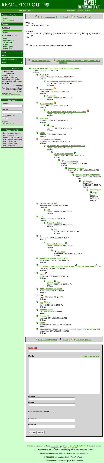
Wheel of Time (8, 40)
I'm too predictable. (76, 168)
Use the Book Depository (12, 139)
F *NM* (42, 133)
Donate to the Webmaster (12, 137)
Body (31, 356)
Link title (31, 396)
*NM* (50, 126)
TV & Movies (7, 42)
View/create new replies (41, 61)
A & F (43, 274)
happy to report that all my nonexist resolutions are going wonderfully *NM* (70, 329)
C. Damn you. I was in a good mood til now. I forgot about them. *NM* (71, 266)
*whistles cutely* (46, 310)
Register (5, 121)
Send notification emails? (38, 412)
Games (5, 44)
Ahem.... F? (44, 316)
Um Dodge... (88, 181)
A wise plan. (52, 96)
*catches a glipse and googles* (88, 175)
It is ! (59, 252)
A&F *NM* (45, 303)
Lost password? (8, 123)
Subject (32, 348)
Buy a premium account (12, 133)
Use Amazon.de (9, 146)
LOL (48, 210)
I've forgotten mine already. (51, 139)
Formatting (96, 356)
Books (5, 38)
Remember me (9, 115)
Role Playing (8, 47)
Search (65, 17)
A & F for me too (48, 89)
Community (7, 49)
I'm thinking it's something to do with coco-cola (66, 146)
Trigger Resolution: (54, 223)
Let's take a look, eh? (48, 203)
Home (5, 18)
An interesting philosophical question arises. (65, 81)
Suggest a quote (15, 94)
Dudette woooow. (70, 162)
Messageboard (8, 20)
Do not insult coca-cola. (65, 154)
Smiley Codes (87, 356)
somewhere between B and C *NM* (54, 258)
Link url (31, 402)
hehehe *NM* (54, 282)
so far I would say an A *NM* (51, 289)
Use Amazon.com (9, 141)
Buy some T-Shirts (10, 135)
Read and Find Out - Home (39, 4)
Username (5, 104)
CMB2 (5, 31)
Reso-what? (44, 118)
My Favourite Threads (83, 17)
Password (5, 109)
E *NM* (42, 323)
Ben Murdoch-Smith (78, 446)
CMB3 (5, 33)
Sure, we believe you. (57, 244)
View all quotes (6, 94)
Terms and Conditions (79, 453)
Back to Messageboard (47, 17)
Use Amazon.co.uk (10, 143)
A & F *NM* (44, 75)
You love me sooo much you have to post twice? (68, 112)
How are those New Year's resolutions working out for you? (56, 68)
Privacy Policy (58, 453)
